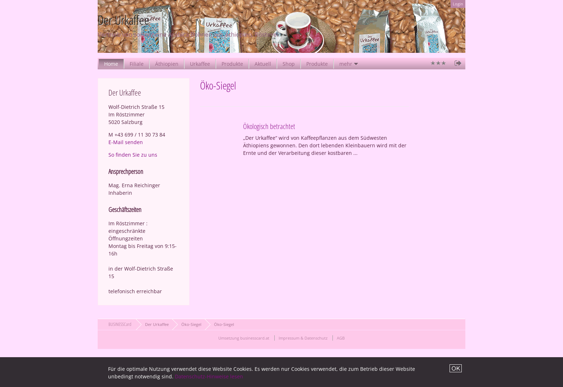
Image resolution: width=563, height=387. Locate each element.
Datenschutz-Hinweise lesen (209, 376)
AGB (341, 338)
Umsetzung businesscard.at (243, 338)
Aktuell (263, 63)
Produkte (232, 63)
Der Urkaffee (157, 324)
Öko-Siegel (191, 324)
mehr (345, 63)
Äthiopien (166, 63)
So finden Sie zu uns (132, 154)
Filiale (137, 63)
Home (111, 63)
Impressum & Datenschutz (303, 338)
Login (458, 3)
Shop (289, 63)
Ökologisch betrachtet (269, 126)
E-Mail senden (125, 142)
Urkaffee (200, 63)
